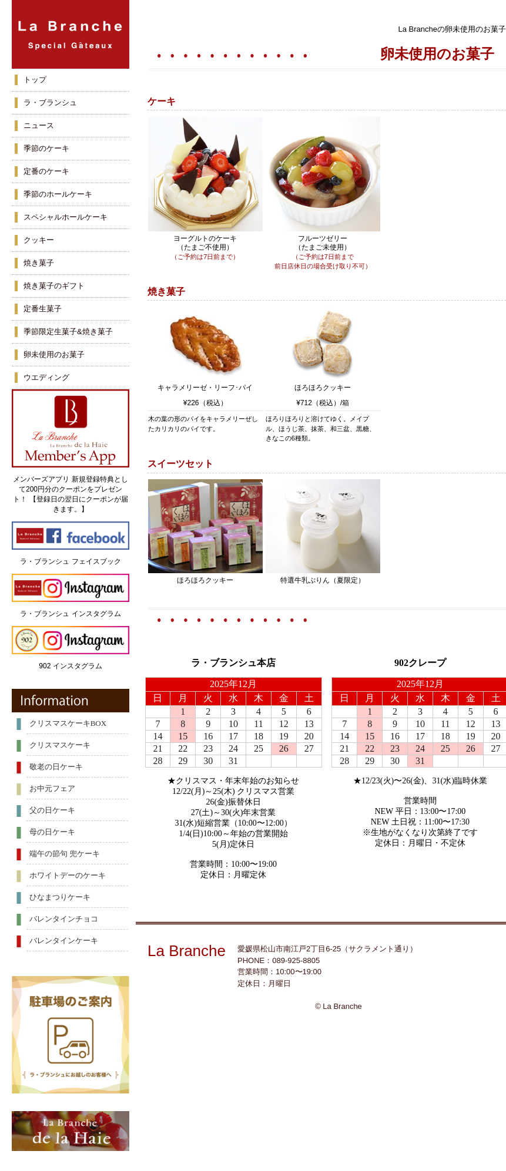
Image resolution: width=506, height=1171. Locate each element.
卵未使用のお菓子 (54, 354)
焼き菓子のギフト (54, 285)
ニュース (39, 125)
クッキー (39, 239)
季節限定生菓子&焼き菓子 (68, 331)
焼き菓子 (39, 262)
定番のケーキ (46, 171)
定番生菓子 (43, 308)
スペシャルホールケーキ (66, 217)
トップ (35, 79)
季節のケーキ (46, 148)
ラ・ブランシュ (50, 102)
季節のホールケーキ (58, 194)
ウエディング (46, 377)
